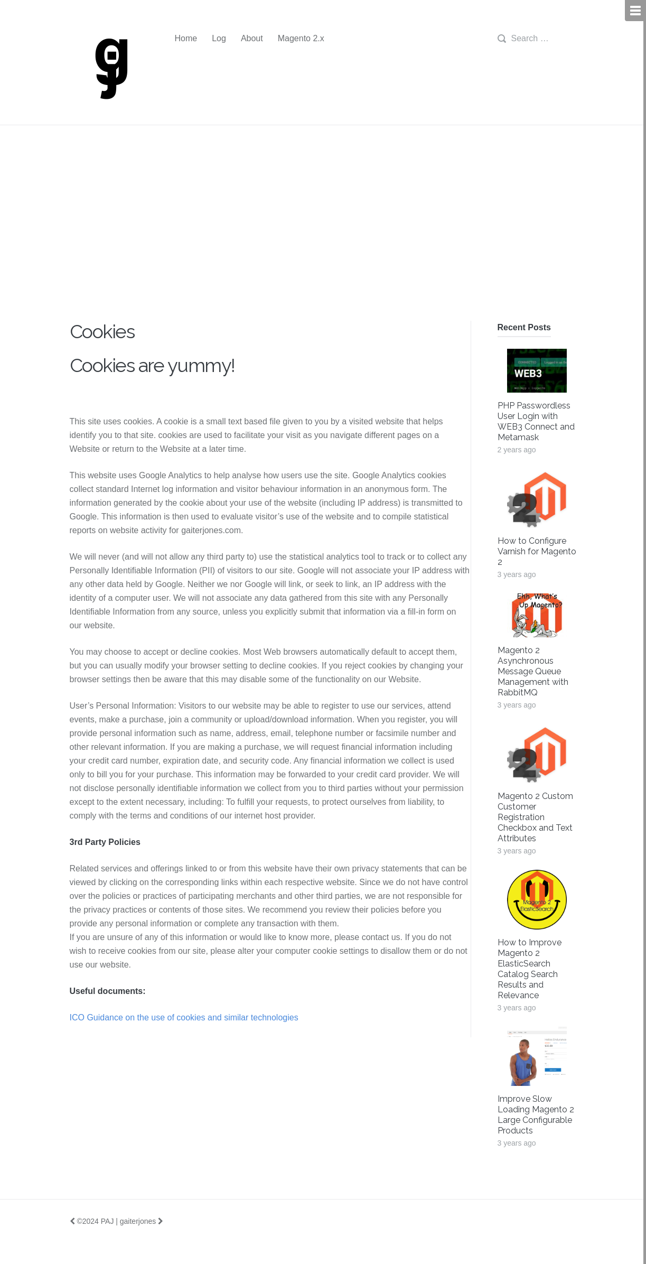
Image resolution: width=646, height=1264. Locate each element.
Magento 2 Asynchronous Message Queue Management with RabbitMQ (533, 671)
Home (186, 38)
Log (219, 38)
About (252, 38)
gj (109, 69)
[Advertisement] (323, 241)
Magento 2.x (301, 38)
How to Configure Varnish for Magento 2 (537, 551)
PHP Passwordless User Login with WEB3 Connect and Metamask (536, 421)
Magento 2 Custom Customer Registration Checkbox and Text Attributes (535, 817)
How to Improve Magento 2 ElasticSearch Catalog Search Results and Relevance (529, 968)
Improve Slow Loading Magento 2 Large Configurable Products (536, 1115)
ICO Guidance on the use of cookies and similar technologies (184, 1017)
